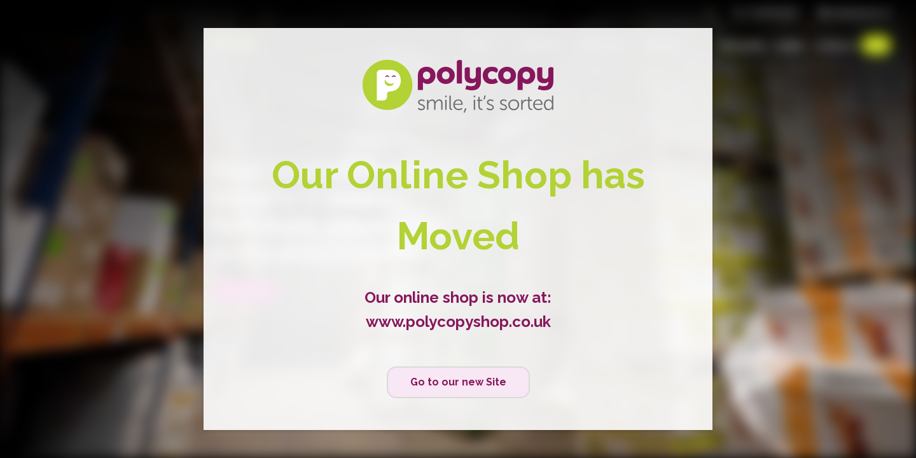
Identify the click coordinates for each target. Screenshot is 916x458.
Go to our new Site (458, 382)
